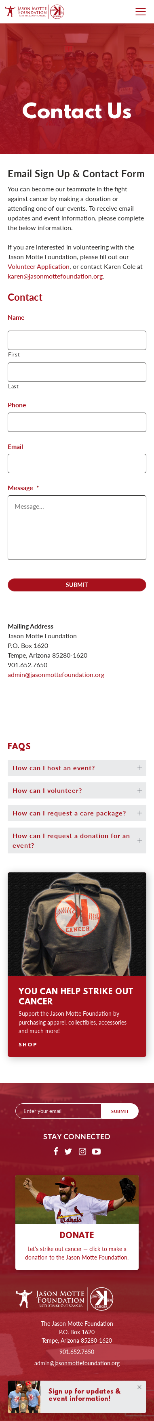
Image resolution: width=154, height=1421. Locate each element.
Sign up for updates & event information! (84, 1395)
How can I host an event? (54, 767)
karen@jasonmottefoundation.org (55, 276)
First (14, 354)
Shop (28, 1045)
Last (13, 386)
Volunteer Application (39, 266)
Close (139, 1387)
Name (16, 317)
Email (15, 446)
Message (23, 488)
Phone (17, 405)
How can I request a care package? (69, 812)
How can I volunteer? (47, 790)
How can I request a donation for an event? (71, 840)
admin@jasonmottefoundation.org (77, 1363)
